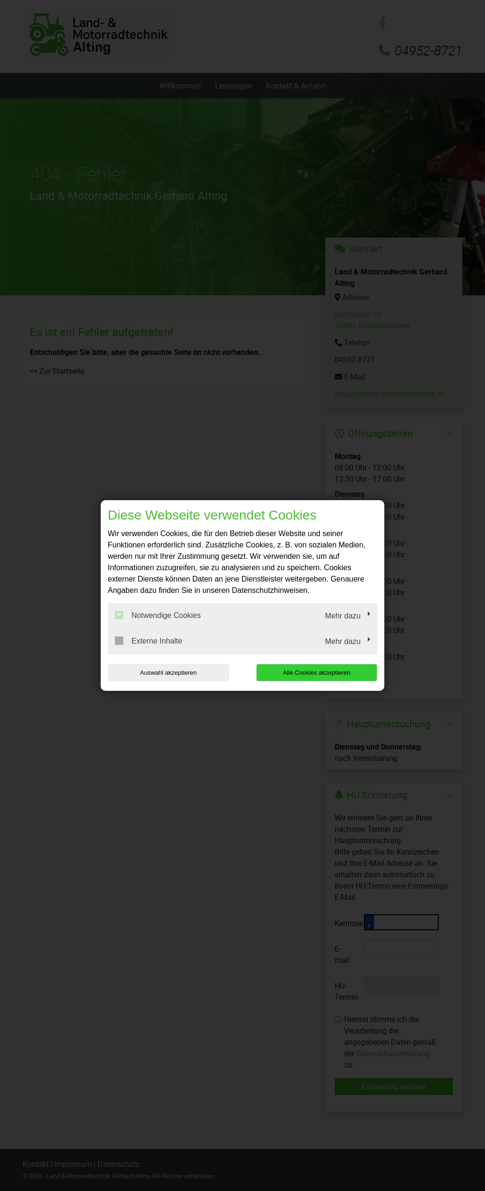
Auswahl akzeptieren (168, 672)
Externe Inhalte (148, 640)
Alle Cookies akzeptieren (316, 672)
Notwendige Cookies (158, 615)
